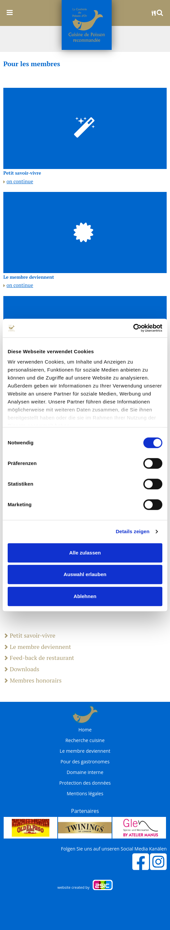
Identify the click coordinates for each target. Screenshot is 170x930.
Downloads (21, 669)
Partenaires (85, 811)
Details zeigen (132, 531)
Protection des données (85, 783)
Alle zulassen (85, 552)
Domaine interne (85, 772)
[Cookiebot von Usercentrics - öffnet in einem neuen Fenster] (133, 328)
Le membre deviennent (37, 647)
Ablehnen (85, 596)
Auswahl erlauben (85, 574)
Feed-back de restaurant (38, 658)
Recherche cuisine (85, 740)
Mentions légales (85, 793)
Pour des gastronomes (84, 761)
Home (85, 729)
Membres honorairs (32, 680)
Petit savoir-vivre (29, 635)
